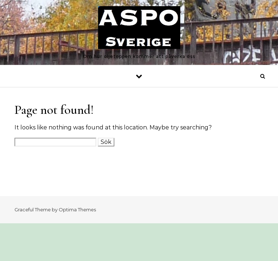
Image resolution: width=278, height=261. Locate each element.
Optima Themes (77, 209)
